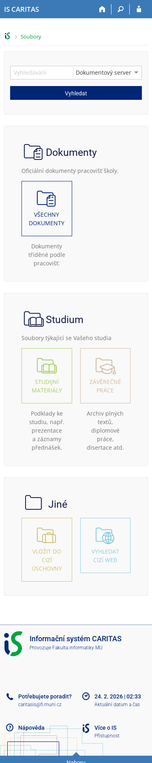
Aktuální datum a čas (117, 704)
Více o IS (105, 727)
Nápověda (31, 727)
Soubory (31, 36)
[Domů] (102, 9)
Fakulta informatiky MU (77, 648)
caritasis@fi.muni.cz (40, 704)
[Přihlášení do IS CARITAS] (139, 9)
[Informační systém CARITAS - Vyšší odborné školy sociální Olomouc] (21, 9)
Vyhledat (76, 93)
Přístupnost (107, 736)
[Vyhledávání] (120, 9)
